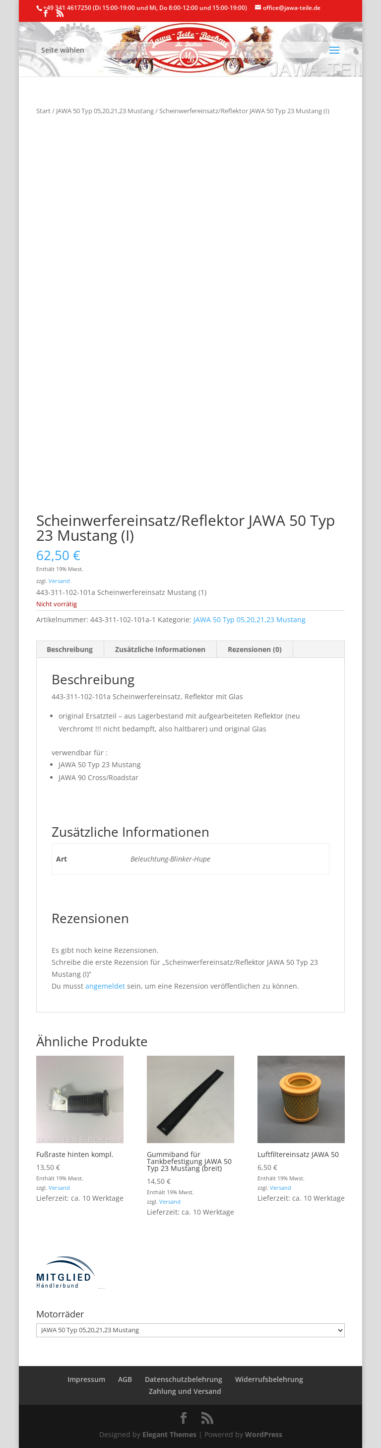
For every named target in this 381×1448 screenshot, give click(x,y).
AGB (125, 1379)
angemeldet (105, 986)
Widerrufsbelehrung (269, 1379)
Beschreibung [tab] (70, 649)
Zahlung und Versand (185, 1391)
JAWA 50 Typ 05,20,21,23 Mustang (105, 110)
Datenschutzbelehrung (183, 1379)
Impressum (86, 1379)
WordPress (263, 1434)
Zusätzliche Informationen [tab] (160, 649)
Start (43, 110)
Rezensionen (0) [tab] (255, 649)
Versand (59, 580)
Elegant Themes (169, 1434)
